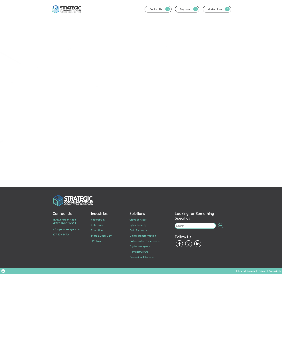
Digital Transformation (142, 235)
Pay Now (189, 9)
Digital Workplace (139, 246)
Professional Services (141, 257)
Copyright (252, 270)
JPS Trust (96, 241)
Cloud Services (138, 219)
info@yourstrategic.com (66, 229)
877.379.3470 (60, 234)
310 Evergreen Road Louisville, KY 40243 (64, 221)
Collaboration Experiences (144, 241)
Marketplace (219, 9)
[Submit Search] (220, 225)
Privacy (263, 270)
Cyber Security (138, 225)
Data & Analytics (139, 230)
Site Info (241, 270)
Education (97, 230)
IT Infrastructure (138, 251)
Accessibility (275, 270)
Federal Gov (98, 219)
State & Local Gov (101, 235)
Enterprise (97, 225)
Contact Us (160, 9)
